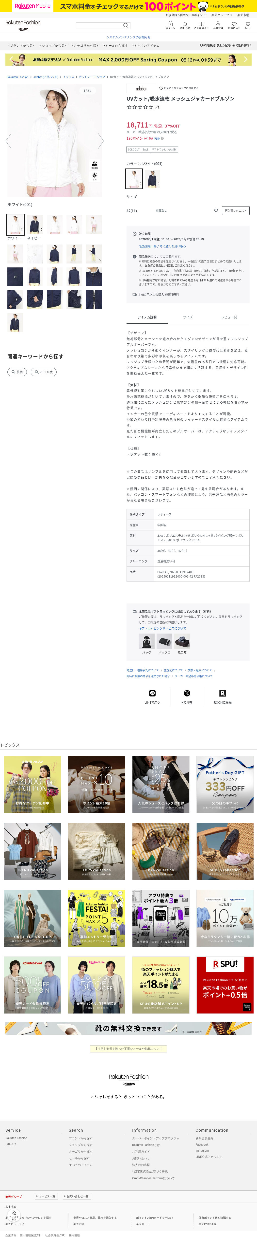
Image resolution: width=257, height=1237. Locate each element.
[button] (54, 141)
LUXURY (10, 1139)
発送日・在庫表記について (143, 665)
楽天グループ (220, 15)
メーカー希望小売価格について (194, 671)
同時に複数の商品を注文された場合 (148, 671)
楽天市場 (243, 15)
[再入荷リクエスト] (236, 210)
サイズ (188, 317)
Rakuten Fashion (18, 77)
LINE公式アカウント (209, 1152)
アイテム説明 (147, 317)
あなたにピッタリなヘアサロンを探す (28, 1213)
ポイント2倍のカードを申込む (154, 1213)
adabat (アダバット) (45, 77)
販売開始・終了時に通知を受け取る (162, 246)
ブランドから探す (81, 1133)
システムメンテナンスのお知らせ (128, 37)
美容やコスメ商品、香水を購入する (95, 1213)
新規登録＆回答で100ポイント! (186, 15)
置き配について (173, 665)
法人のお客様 (141, 1160)
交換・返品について (200, 665)
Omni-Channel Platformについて (153, 1173)
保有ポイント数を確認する (215, 1213)
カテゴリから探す (81, 1146)
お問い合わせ (141, 1153)
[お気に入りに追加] (216, 210)
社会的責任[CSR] (55, 1230)
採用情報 (74, 1230)
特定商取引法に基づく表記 (150, 1166)
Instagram (202, 1145)
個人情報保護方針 (31, 1230)
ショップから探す (81, 1140)
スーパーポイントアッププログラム (155, 1133)
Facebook (202, 1140)
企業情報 (10, 1230)
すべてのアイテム (81, 1160)
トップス (68, 77)
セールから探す (79, 1153)
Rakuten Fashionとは (146, 1140)
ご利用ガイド (141, 1146)
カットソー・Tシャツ (92, 77)
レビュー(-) (229, 317)
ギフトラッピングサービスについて (162, 628)
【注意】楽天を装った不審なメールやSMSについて (129, 1044)
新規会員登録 (204, 1133)
